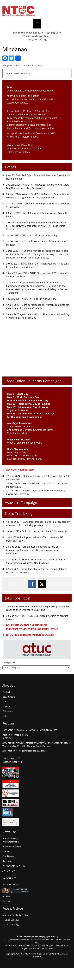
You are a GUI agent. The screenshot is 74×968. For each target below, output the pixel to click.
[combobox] (37, 73)
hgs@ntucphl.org (37, 39)
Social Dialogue (12, 919)
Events (10, 166)
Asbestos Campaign (21, 502)
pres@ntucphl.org (41, 36)
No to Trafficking (19, 513)
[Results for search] (37, 79)
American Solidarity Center (15, 914)
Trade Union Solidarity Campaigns (33, 380)
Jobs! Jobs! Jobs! (17, 598)
